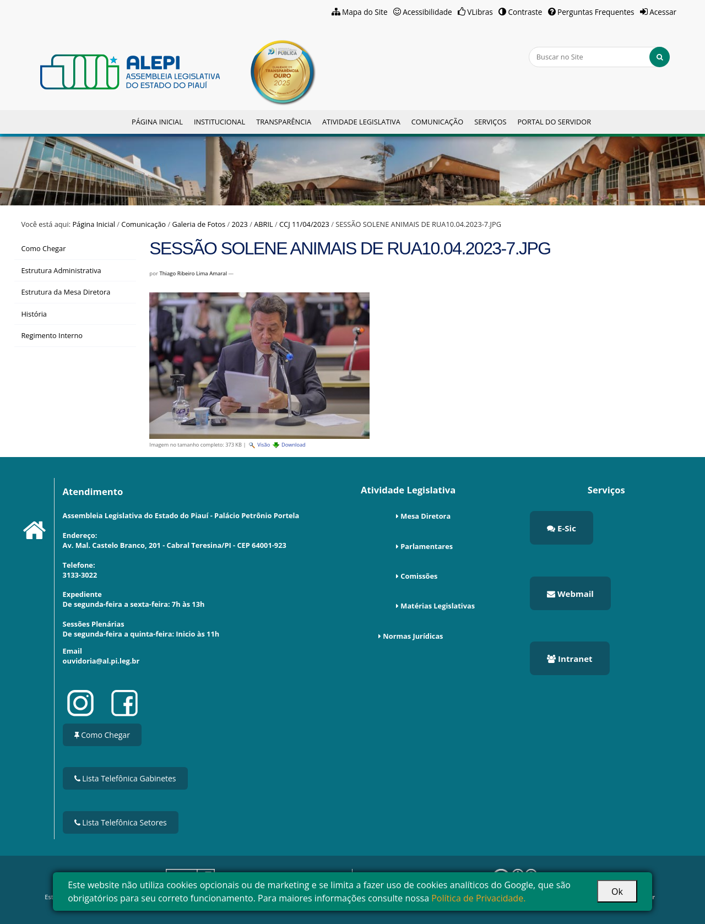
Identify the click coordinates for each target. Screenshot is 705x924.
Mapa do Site (365, 12)
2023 (240, 224)
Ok (617, 891)
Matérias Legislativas (437, 606)
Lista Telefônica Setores (120, 822)
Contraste (525, 12)
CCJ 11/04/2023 (304, 224)
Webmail (570, 593)
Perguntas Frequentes (595, 12)
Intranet (569, 658)
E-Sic (561, 528)
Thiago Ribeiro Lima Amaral (193, 273)
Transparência (283, 122)
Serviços (490, 122)
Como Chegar (102, 735)
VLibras (480, 12)
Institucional (219, 122)
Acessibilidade (427, 12)
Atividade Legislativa (361, 122)
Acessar (662, 12)
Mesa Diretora (425, 516)
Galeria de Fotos (198, 224)
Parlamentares (426, 546)
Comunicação (437, 122)
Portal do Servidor (554, 122)
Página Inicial (157, 122)
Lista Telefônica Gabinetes (125, 778)
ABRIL (263, 224)
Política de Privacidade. (478, 898)
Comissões (418, 576)
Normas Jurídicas (413, 636)
